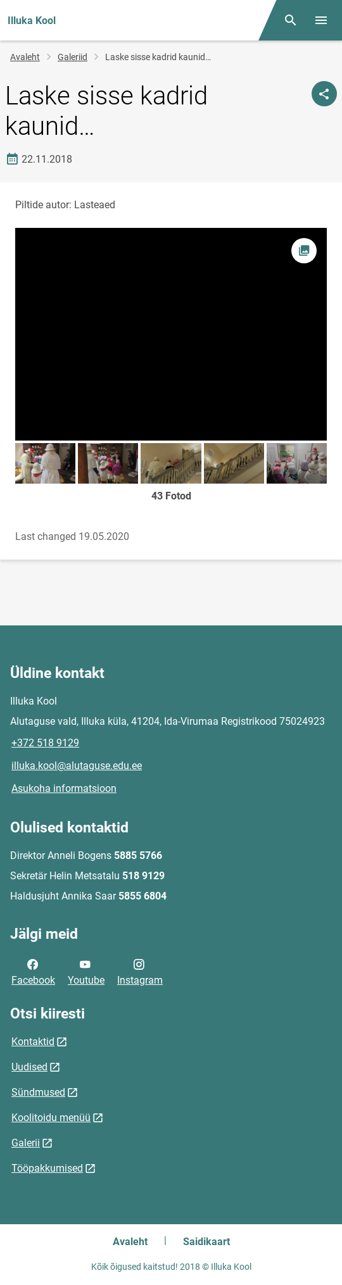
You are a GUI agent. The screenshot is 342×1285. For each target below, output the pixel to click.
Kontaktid (32, 1042)
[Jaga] (324, 93)
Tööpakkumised (47, 1168)
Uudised (29, 1067)
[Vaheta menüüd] (321, 20)
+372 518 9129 (45, 743)
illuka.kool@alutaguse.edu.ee (76, 766)
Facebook (33, 971)
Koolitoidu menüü (51, 1118)
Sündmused (38, 1092)
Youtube (86, 971)
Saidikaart (206, 1242)
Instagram (140, 971)
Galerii (25, 1143)
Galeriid (72, 57)
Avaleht (25, 57)
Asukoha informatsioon (64, 788)
